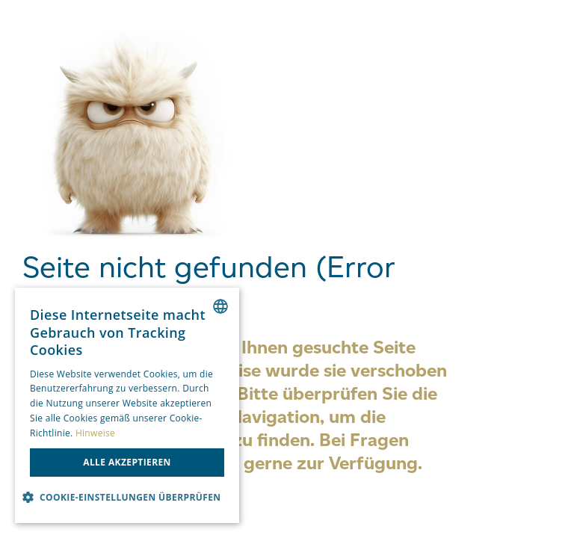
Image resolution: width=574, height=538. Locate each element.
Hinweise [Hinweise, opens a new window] (95, 433)
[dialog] (127, 405)
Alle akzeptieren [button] (127, 462)
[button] (127, 497)
